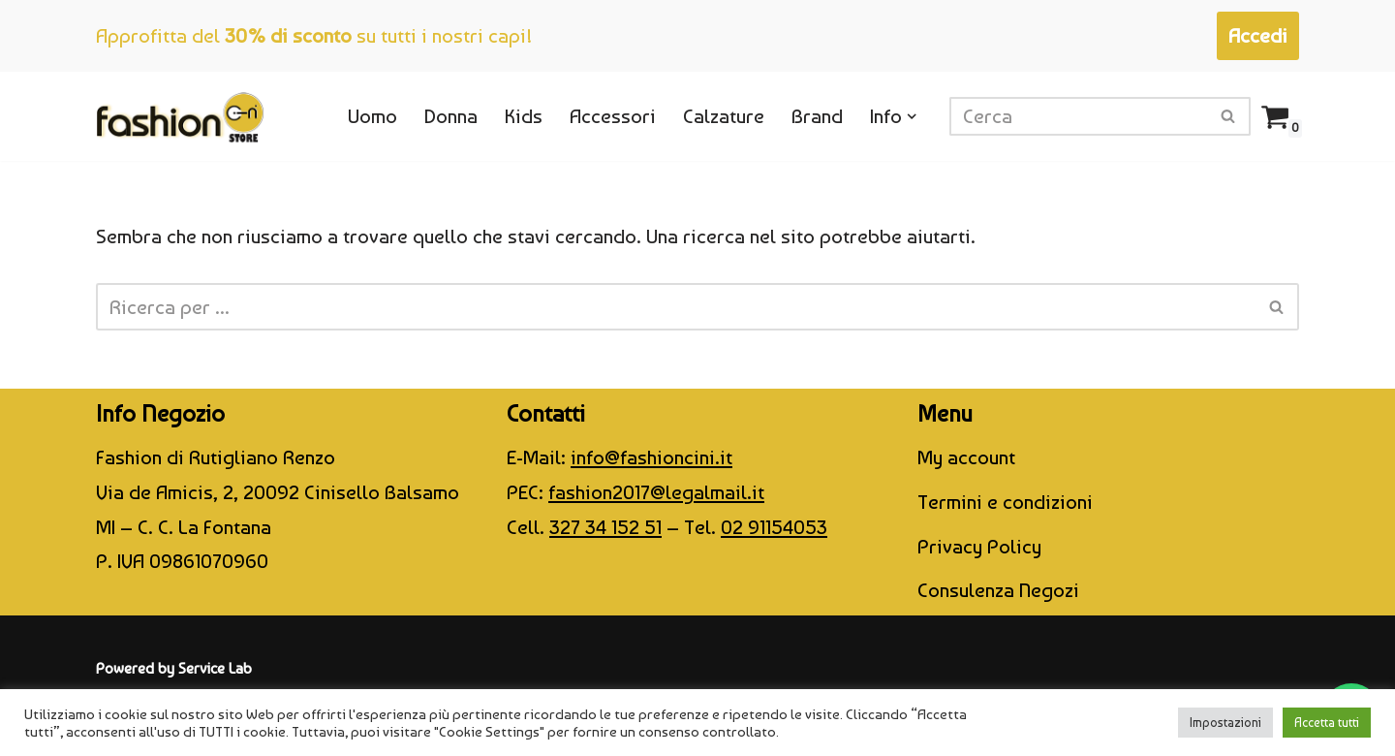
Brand (817, 116)
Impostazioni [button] (1225, 722)
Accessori (613, 116)
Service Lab (215, 668)
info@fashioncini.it (651, 457)
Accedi (1257, 35)
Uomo (372, 116)
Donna (451, 116)
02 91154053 (774, 527)
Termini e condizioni (1005, 501)
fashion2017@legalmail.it (656, 492)
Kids (523, 116)
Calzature (723, 116)
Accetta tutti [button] (1326, 722)
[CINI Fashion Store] (180, 116)
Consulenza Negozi (998, 590)
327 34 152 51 (605, 527)
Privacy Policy (979, 546)
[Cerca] (1078, 116)
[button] (912, 116)
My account (966, 457)
